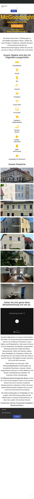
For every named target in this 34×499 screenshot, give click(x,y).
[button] (16, 8)
